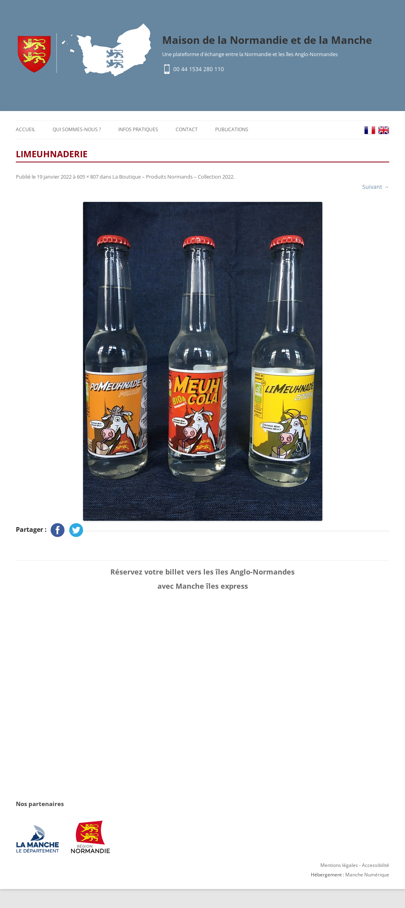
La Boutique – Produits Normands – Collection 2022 (172, 176)
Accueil (25, 129)
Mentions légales (339, 865)
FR (369, 130)
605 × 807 (87, 176)
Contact (187, 129)
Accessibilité (375, 865)
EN (383, 130)
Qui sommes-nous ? (77, 129)
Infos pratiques (138, 129)
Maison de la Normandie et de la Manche (267, 40)
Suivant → (375, 186)
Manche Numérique (367, 874)
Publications (231, 129)
